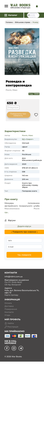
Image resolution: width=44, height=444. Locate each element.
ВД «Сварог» (27, 139)
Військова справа (22, 22)
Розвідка (36, 22)
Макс (30, 135)
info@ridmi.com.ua (13, 277)
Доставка (9, 306)
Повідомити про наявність (18, 115)
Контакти (9, 312)
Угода (7, 315)
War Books (17, 356)
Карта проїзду (11, 295)
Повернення (11, 309)
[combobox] (33, 15)
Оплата (8, 303)
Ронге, (25, 135)
